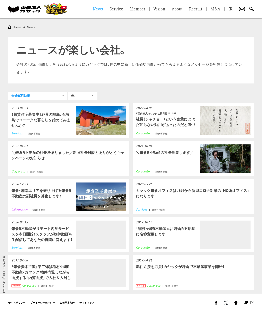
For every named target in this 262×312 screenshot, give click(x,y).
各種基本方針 (67, 302)
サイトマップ (86, 302)
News (31, 27)
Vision (159, 9)
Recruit (195, 9)
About (177, 9)
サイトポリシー (16, 302)
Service (116, 9)
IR (230, 9)
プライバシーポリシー (42, 302)
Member (137, 9)
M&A (215, 9)
